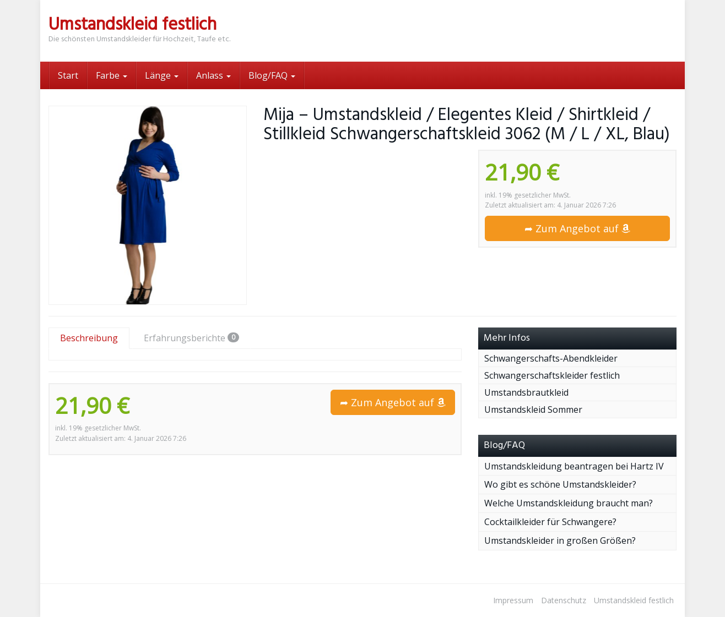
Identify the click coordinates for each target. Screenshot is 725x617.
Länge (161, 75)
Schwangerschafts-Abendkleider (551, 358)
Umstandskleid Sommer (533, 409)
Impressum (513, 600)
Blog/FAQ (271, 75)
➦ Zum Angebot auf (577, 228)
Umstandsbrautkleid (526, 392)
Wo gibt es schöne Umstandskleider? (560, 484)
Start (68, 75)
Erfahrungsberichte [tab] (191, 338)
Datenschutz (563, 600)
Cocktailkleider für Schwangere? (550, 522)
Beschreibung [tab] (89, 338)
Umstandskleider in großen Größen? (560, 540)
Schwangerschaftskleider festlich (552, 375)
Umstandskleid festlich (634, 600)
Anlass (213, 75)
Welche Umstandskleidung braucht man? (568, 503)
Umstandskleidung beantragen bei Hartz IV (574, 466)
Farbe (111, 75)
